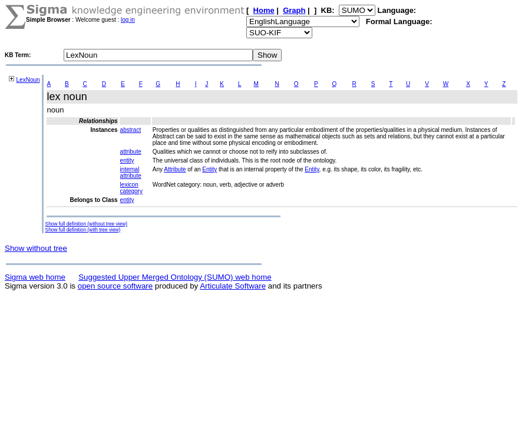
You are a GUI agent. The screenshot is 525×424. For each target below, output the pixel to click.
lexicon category (131, 187)
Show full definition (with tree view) (83, 230)
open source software (115, 285)
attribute (130, 151)
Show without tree (36, 248)
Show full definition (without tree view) (86, 224)
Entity (209, 169)
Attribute (175, 169)
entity (127, 160)
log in (128, 19)
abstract (130, 130)
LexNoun (28, 80)
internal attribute (130, 172)
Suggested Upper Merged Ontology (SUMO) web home (174, 277)
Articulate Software (233, 285)
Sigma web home (35, 277)
